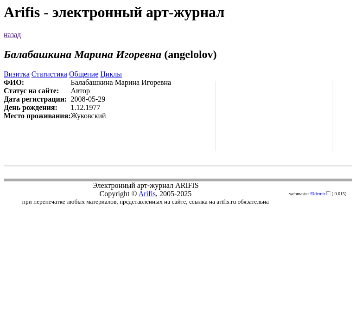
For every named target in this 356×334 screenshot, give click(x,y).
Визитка (17, 74)
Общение (83, 74)
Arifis (147, 194)
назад (12, 35)
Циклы (111, 74)
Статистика (49, 74)
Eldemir (317, 193)
